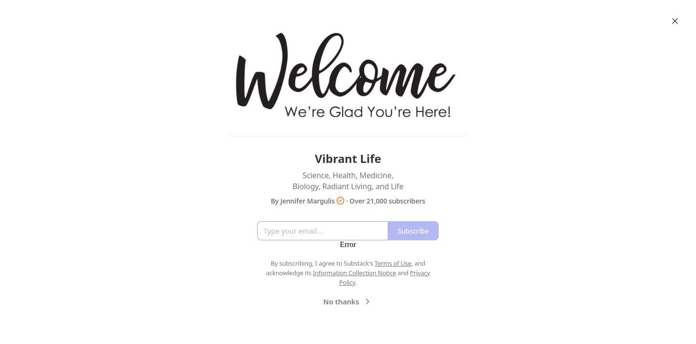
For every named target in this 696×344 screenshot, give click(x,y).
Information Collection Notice (354, 273)
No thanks (347, 301)
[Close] (675, 21)
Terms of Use (393, 263)
